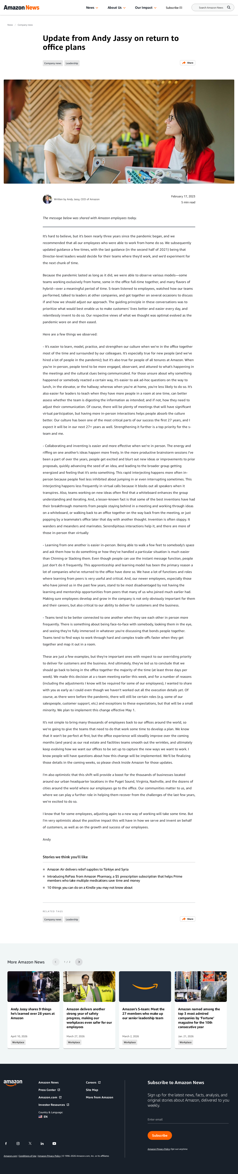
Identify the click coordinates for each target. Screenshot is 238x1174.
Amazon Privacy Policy (49, 1155)
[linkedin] (44, 1143)
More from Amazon (99, 1097)
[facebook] (8, 1143)
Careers (93, 1082)
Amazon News (48, 1082)
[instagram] (20, 1143)
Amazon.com (50, 1097)
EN (43, 1116)
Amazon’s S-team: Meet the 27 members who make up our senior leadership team (143, 1013)
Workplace (18, 1042)
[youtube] (56, 1143)
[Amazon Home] (21, 7)
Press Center (49, 1090)
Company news (25, 24)
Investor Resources (54, 1105)
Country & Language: (50, 1112)
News (90, 7)
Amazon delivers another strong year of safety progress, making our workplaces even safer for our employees (89, 1018)
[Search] (211, 7)
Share (187, 62)
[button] (97, 8)
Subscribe (160, 1135)
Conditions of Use (27, 1155)
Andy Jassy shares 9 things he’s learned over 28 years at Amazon (32, 1013)
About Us (115, 7)
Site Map (92, 1090)
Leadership (72, 63)
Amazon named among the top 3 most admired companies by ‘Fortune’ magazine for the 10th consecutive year (199, 1018)
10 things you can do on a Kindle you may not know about (90, 887)
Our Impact (143, 7)
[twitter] (32, 1143)
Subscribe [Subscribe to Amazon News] (174, 7)
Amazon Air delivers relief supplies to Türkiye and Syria (87, 869)
